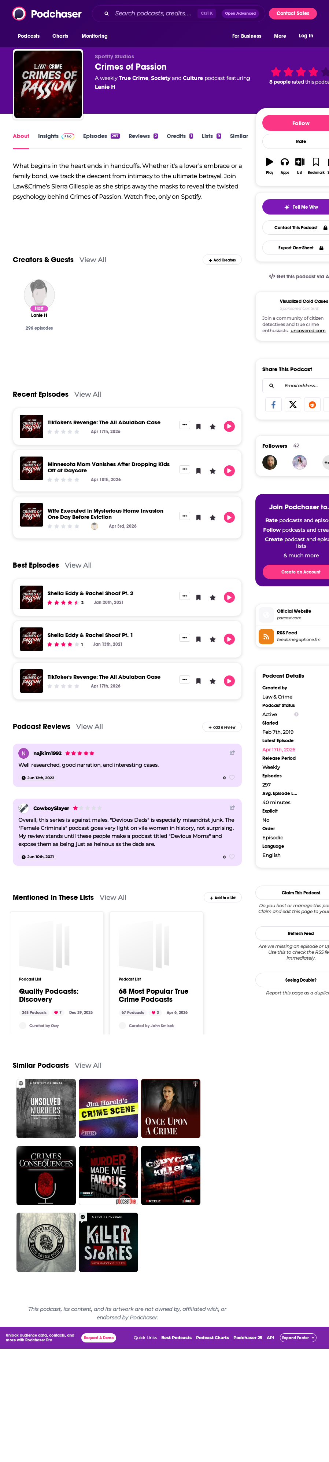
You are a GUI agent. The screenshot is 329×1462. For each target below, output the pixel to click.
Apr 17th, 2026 (278, 692)
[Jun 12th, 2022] (38, 778)
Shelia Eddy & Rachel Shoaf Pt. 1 (90, 634)
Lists (211, 135)
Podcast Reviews (41, 726)
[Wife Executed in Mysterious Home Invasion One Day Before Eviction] (31, 515)
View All (93, 260)
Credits (180, 135)
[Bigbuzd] (269, 404)
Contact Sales (293, 13)
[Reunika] (299, 404)
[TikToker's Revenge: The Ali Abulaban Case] (31, 426)
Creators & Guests (43, 259)
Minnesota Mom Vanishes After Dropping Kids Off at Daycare (109, 467)
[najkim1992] (23, 753)
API (270, 1404)
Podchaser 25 (247, 1404)
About (21, 135)
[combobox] (178, 13)
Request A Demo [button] (99, 1405)
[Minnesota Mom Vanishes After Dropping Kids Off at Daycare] (31, 468)
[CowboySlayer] (23, 808)
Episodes (101, 135)
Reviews (143, 135)
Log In (306, 36)
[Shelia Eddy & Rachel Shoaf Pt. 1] (31, 639)
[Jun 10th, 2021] (37, 857)
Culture (193, 78)
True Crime (133, 78)
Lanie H (105, 87)
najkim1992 (47, 753)
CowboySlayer (51, 808)
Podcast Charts (212, 1404)
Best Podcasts (176, 1404)
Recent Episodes (41, 394)
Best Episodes (36, 565)
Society (160, 78)
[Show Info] (296, 657)
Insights (56, 135)
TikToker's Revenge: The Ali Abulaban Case (104, 422)
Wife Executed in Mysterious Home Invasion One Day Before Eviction (105, 513)
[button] (30, 36)
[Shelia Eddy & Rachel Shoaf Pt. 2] (31, 597)
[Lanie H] (39, 295)
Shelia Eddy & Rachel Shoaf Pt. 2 (90, 593)
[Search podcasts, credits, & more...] (154, 13)
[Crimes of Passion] (48, 84)
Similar (239, 135)
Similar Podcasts (41, 1132)
